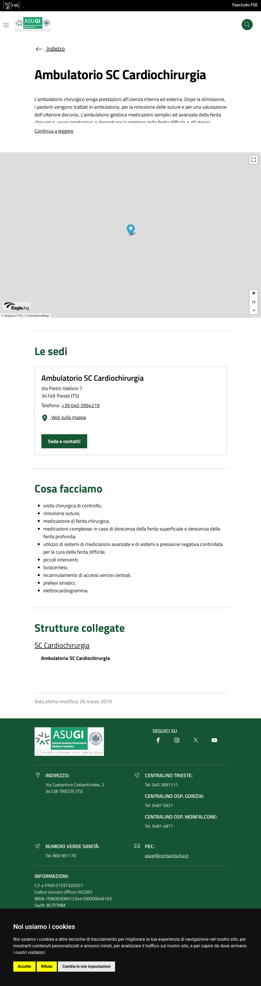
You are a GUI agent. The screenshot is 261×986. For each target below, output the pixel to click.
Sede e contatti (64, 441)
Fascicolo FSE (245, 4)
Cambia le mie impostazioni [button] (86, 966)
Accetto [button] (24, 966)
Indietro (49, 48)
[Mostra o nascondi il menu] (6, 25)
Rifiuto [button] (47, 966)
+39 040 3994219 (81, 405)
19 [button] (253, 302)
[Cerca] (247, 24)
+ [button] (253, 294)
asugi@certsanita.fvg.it (166, 855)
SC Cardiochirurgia (61, 645)
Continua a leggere (53, 131)
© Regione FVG (12, 315)
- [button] (253, 310)
